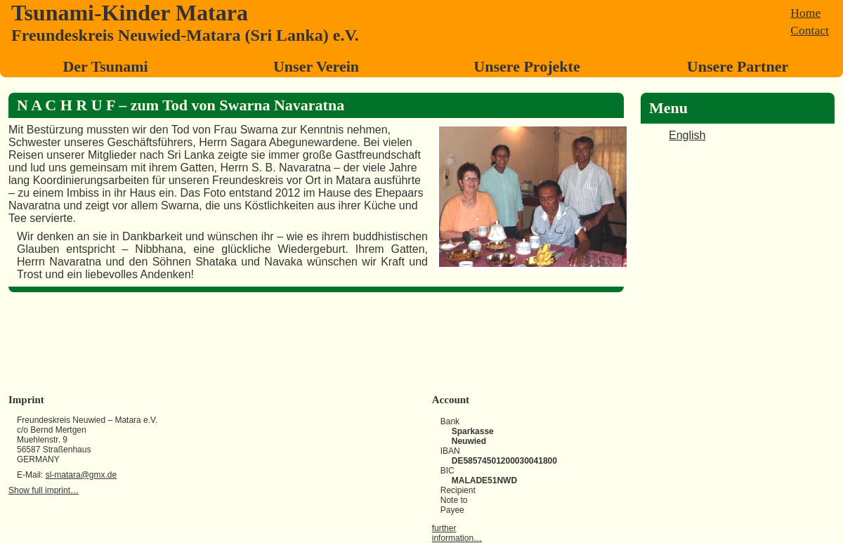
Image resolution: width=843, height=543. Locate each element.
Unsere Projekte (526, 66)
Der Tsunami (105, 66)
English (687, 135)
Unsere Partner (737, 66)
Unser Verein (316, 66)
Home (805, 13)
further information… (457, 533)
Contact (809, 30)
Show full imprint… (43, 490)
